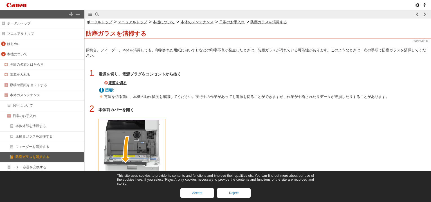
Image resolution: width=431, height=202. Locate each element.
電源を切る (117, 83)
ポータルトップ (19, 23)
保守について (23, 105)
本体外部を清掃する (30, 126)
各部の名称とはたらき (27, 64)
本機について (17, 54)
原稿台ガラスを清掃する (34, 136)
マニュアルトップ (20, 34)
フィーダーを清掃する (32, 147)
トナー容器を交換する (29, 167)
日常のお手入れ (24, 116)
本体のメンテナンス (25, 95)
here (138, 180)
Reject (234, 193)
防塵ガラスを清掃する (32, 157)
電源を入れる (20, 75)
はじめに (14, 44)
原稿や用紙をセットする (28, 85)
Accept (197, 193)
